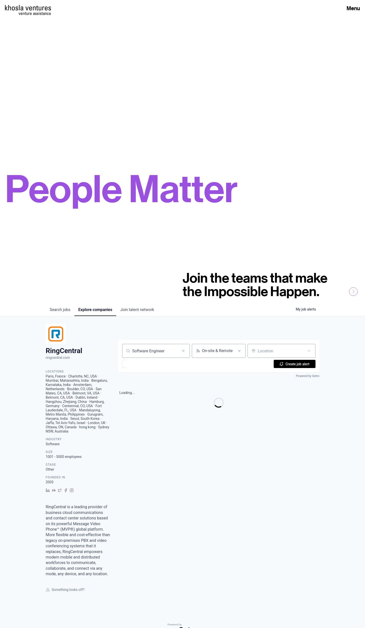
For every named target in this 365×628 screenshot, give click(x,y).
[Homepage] (28, 7)
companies (95, 309)
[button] (138, 364)
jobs (60, 309)
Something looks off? (65, 590)
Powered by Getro (307, 376)
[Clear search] (183, 350)
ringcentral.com (58, 358)
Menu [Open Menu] (353, 8)
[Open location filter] (309, 350)
